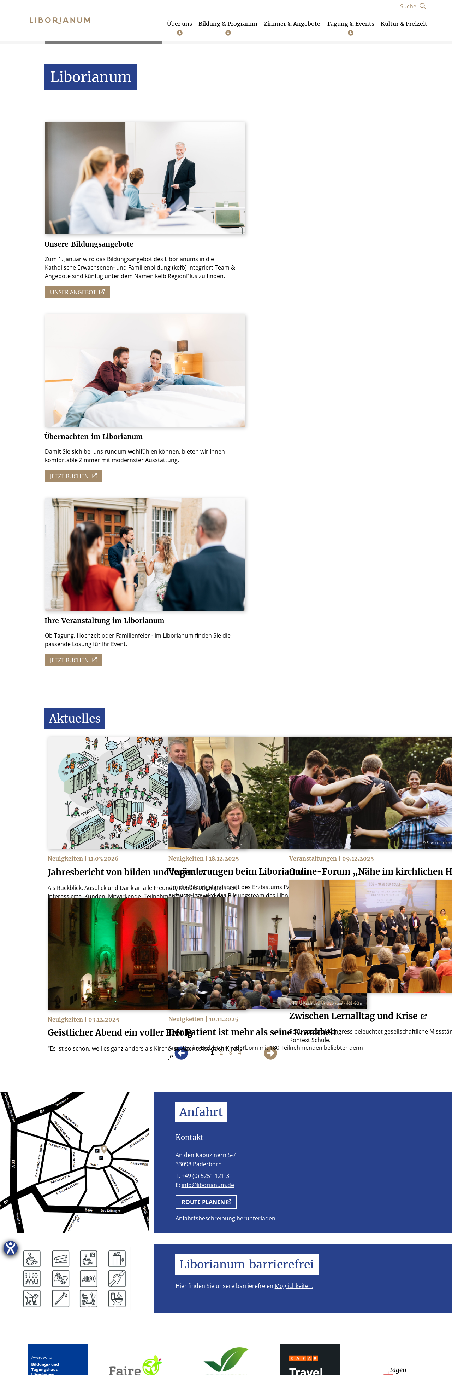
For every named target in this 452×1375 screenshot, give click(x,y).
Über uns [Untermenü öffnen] (179, 28)
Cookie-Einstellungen (311, 1353)
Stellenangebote (195, 1353)
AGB (155, 1353)
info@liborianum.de (208, 943)
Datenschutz (121, 1353)
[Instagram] (346, 1290)
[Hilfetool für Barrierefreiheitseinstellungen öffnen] (11, 1248)
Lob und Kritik (372, 1353)
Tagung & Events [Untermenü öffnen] (350, 28)
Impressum (77, 1353)
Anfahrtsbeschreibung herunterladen (225, 976)
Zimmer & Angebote (292, 24)
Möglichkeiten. (294, 1044)
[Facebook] (371, 1290)
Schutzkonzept (249, 1353)
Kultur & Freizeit (404, 24)
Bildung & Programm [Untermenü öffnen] (227, 28)
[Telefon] (322, 1290)
